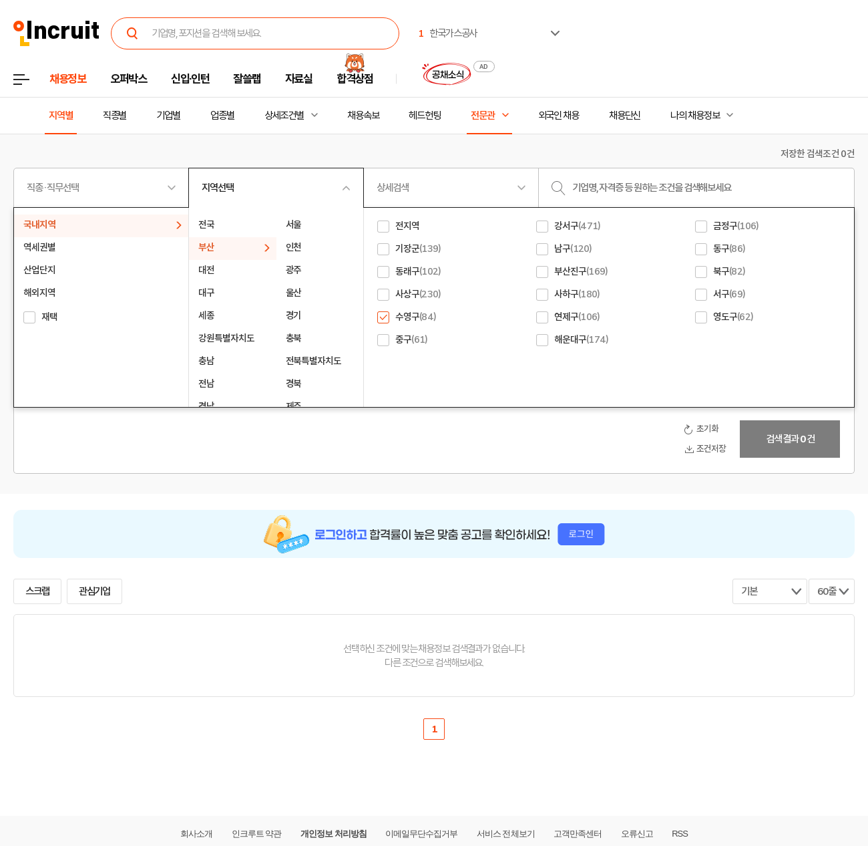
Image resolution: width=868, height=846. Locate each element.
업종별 (222, 115)
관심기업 (95, 591)
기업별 (168, 115)
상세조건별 (284, 115)
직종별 (115, 115)
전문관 (483, 115)
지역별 (61, 115)
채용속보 (363, 115)
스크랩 (37, 591)
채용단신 (625, 115)
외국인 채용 (558, 115)
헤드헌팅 (425, 115)
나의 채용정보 (694, 115)
